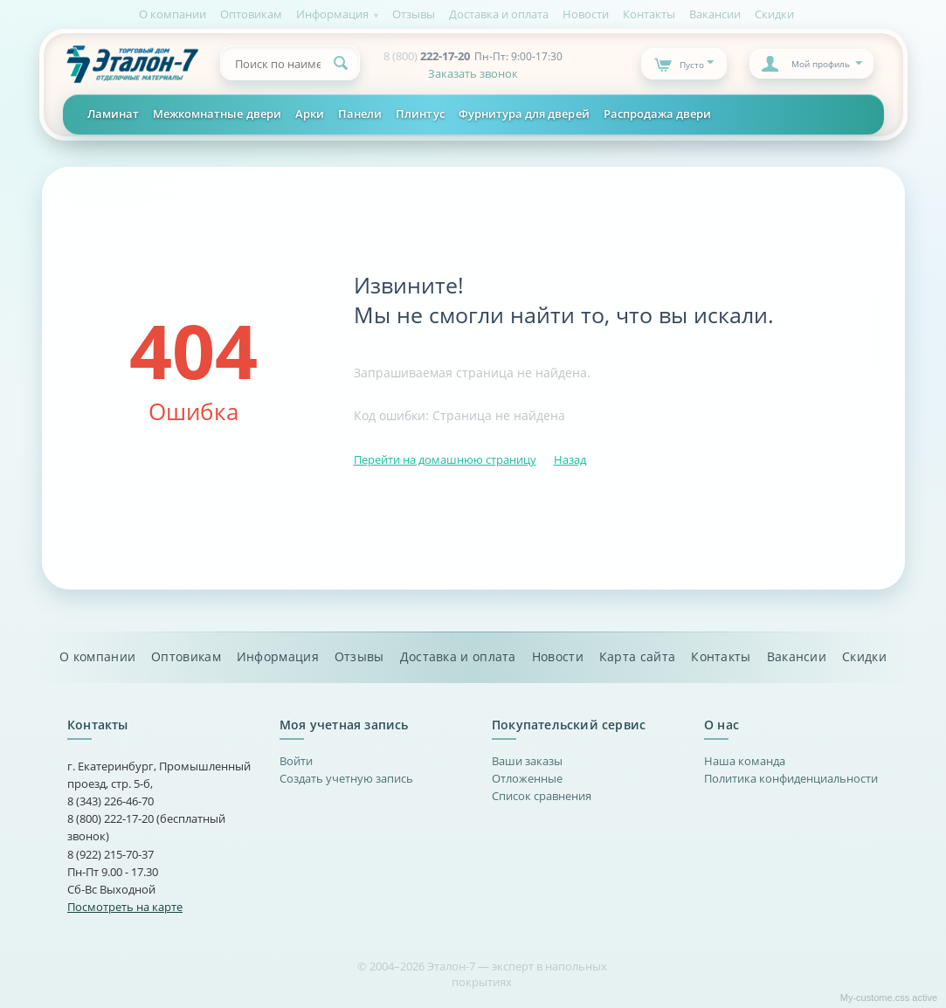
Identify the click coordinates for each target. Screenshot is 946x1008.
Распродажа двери (658, 113)
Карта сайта (637, 657)
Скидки (774, 14)
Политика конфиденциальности (791, 778)
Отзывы (413, 14)
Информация (332, 14)
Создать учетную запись (346, 778)
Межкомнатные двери (217, 113)
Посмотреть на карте (125, 907)
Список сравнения (541, 796)
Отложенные (527, 778)
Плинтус (420, 113)
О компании (172, 14)
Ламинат (113, 113)
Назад (570, 459)
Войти (296, 761)
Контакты (649, 14)
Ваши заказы (527, 761)
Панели (360, 113)
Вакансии (715, 14)
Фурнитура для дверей (524, 113)
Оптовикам (251, 14)
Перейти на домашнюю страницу (445, 459)
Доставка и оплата (499, 14)
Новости (586, 14)
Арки (309, 113)
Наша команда (744, 761)
